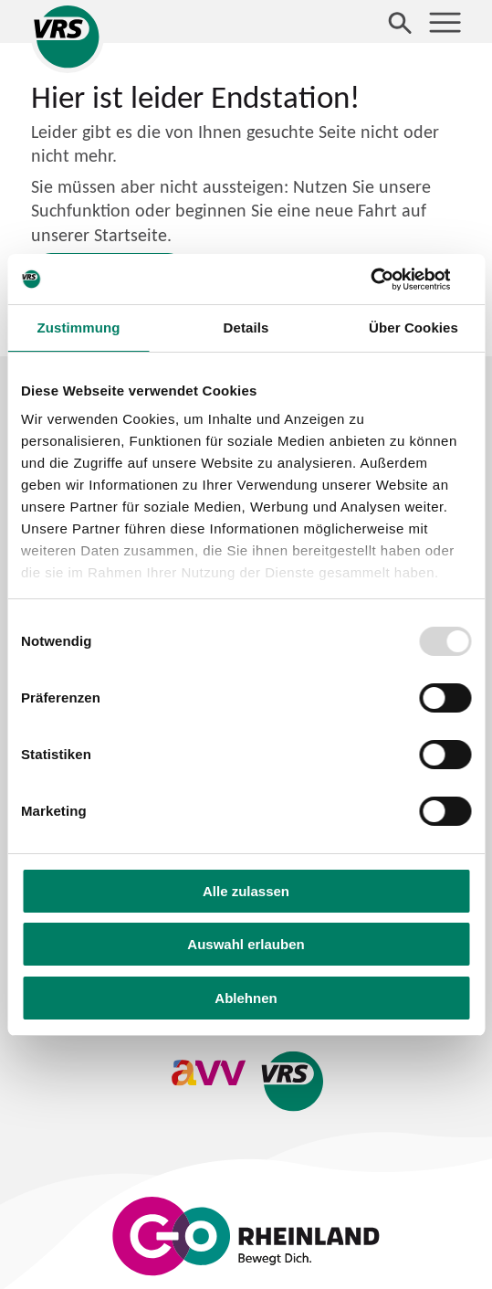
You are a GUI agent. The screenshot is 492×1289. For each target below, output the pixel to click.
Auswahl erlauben (245, 944)
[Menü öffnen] (445, 22)
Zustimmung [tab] (78, 327)
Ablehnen (246, 998)
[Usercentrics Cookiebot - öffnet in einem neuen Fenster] (391, 279)
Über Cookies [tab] (413, 327)
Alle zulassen (246, 891)
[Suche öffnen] (400, 22)
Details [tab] (246, 327)
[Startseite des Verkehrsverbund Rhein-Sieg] (67, 36)
